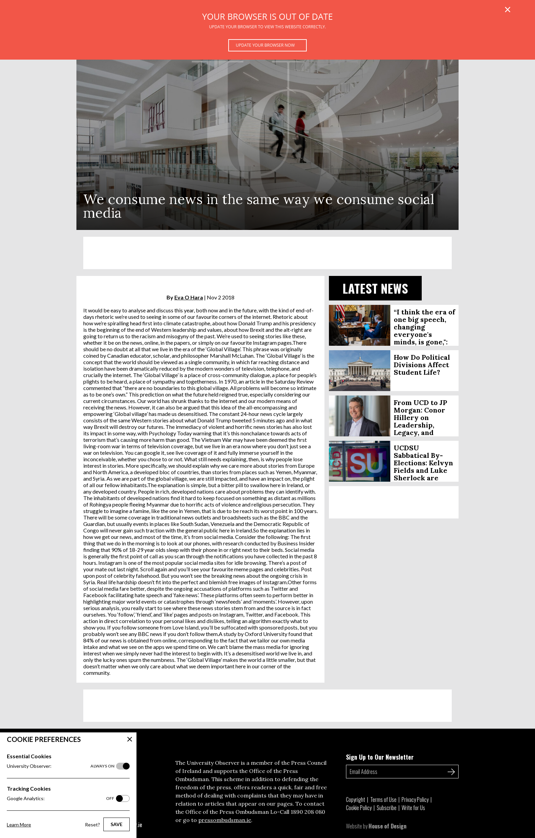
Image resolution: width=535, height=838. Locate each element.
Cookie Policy (359, 808)
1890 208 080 (308, 811)
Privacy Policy (415, 799)
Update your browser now (265, 45)
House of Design (387, 826)
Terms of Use (383, 799)
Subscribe (386, 808)
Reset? (92, 824)
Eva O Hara (188, 297)
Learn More (19, 824)
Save (116, 824)
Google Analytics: (60, 798)
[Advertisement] (267, 253)
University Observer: (60, 766)
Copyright (355, 799)
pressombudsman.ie (224, 820)
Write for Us (413, 808)
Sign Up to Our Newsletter (380, 756)
